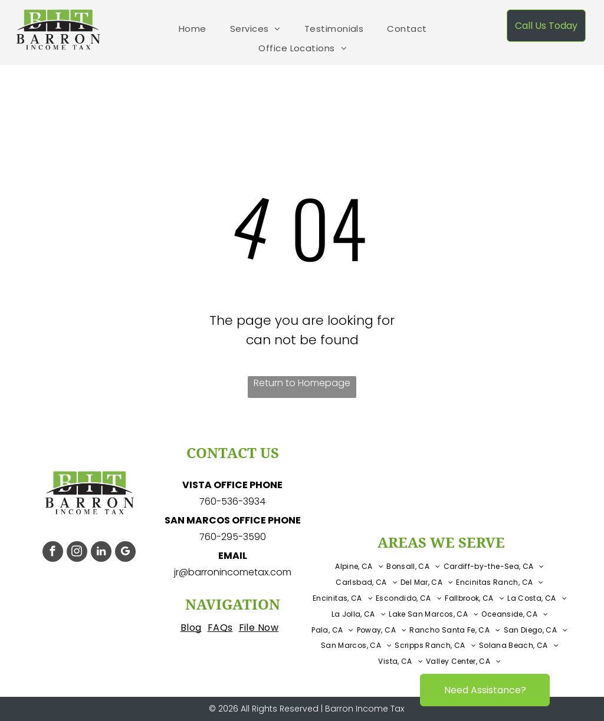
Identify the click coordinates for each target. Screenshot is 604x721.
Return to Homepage (302, 383)
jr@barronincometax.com (232, 572)
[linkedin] (101, 553)
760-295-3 (223, 537)
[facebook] (52, 553)
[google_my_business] (125, 553)
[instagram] (77, 553)
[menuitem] (192, 29)
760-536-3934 (232, 501)
